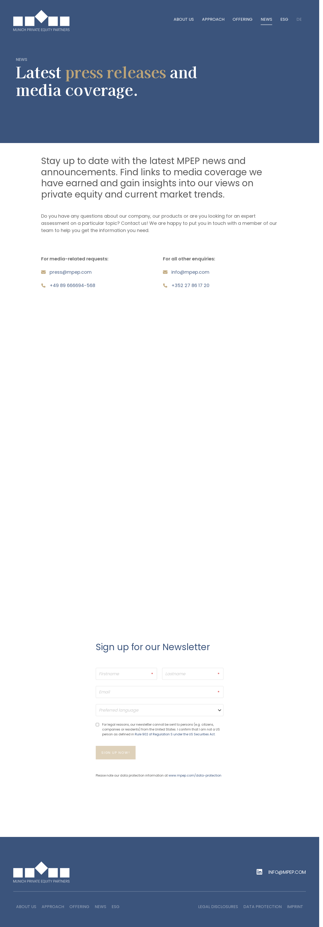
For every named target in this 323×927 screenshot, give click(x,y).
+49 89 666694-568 (72, 287)
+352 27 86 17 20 (190, 287)
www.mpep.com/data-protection (195, 775)
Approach (213, 19)
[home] (41, 20)
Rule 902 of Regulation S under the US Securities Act (175, 734)
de (299, 19)
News (266, 19)
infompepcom (190, 274)
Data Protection (262, 907)
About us (184, 19)
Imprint (295, 907)
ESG (284, 19)
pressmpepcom (71, 274)
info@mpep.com (287, 872)
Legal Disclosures (218, 907)
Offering (243, 19)
